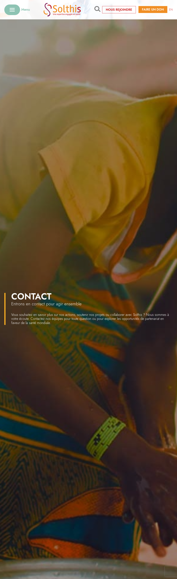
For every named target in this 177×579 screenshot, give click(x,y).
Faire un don (153, 9)
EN (171, 10)
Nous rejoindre (119, 9)
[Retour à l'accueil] (62, 9)
